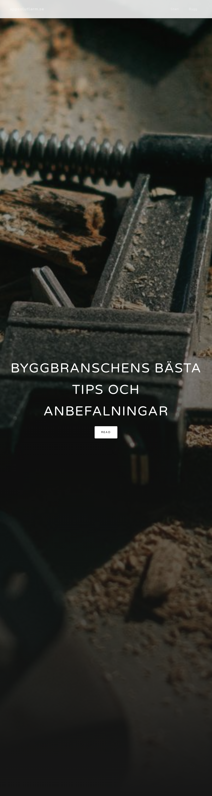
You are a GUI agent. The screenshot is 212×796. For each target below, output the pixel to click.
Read (106, 432)
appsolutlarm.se (27, 9)
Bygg (193, 9)
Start (175, 9)
